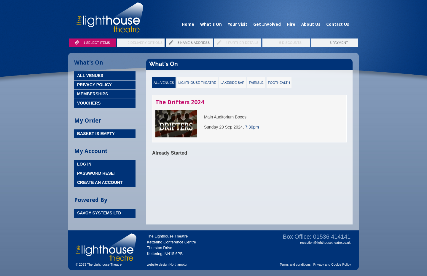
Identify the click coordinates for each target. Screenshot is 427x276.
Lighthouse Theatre (197, 82)
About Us (310, 24)
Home (188, 24)
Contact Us (337, 24)
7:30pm (252, 127)
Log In (84, 164)
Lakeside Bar (233, 82)
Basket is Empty (96, 133)
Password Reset (96, 173)
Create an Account (99, 182)
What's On (211, 24)
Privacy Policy (94, 84)
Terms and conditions (295, 264)
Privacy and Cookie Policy (332, 264)
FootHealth (279, 82)
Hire (291, 24)
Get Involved (267, 24)
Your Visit (237, 24)
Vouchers (89, 103)
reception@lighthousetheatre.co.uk (325, 242)
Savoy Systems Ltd (99, 213)
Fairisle (256, 82)
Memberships (92, 94)
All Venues (90, 75)
